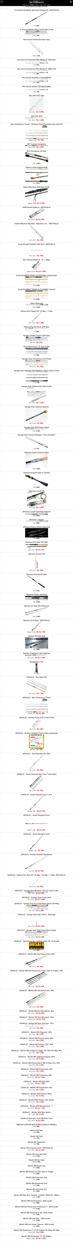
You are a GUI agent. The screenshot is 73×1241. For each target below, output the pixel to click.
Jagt (41, 5)
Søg (48, 5)
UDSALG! (26, 5)
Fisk (32, 5)
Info (45, 5)
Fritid (37, 5)
